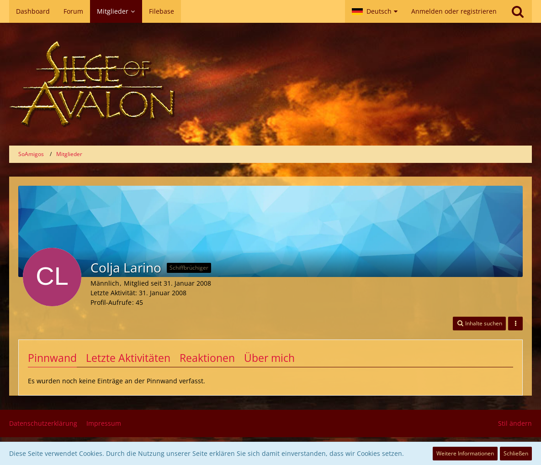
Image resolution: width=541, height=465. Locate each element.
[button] (374, 11)
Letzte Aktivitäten (128, 357)
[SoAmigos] (270, 84)
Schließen (516, 453)
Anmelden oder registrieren (454, 11)
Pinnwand (52, 357)
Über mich (269, 357)
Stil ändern (515, 423)
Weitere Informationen (465, 453)
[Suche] (518, 11)
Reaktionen (207, 357)
